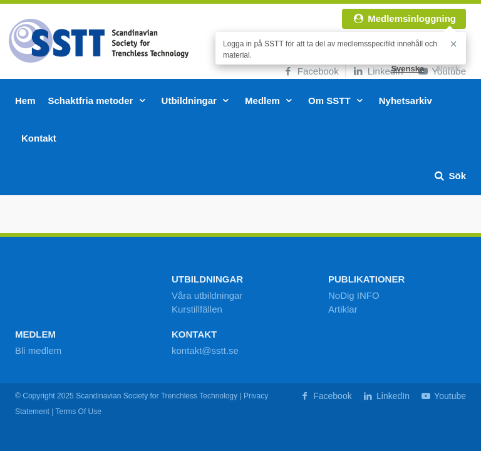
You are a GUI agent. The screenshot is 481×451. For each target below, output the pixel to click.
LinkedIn (377, 71)
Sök (449, 175)
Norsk (448, 68)
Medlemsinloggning (404, 18)
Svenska (407, 68)
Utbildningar (197, 100)
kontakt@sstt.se (205, 350)
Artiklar (343, 309)
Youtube (443, 396)
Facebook (310, 71)
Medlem (270, 100)
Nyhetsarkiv (405, 100)
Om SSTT (337, 100)
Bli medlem (38, 350)
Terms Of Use (78, 411)
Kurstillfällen (197, 309)
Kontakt (38, 138)
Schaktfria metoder (98, 100)
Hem (25, 100)
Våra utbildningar (207, 295)
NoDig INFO (354, 295)
